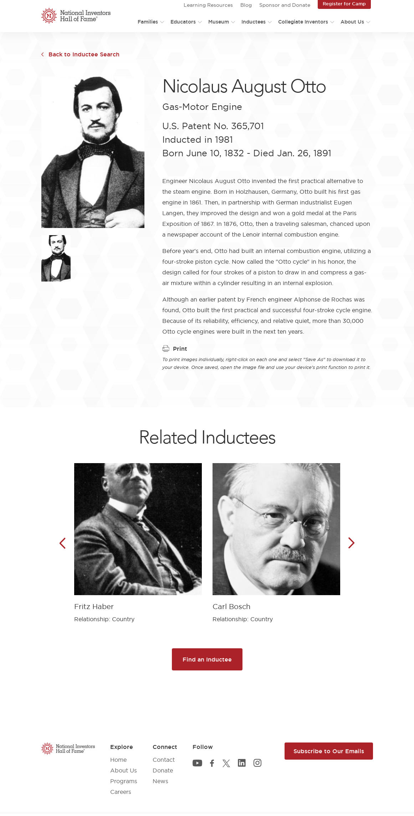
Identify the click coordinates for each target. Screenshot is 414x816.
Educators (183, 22)
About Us (352, 22)
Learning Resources (208, 5)
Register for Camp (344, 3)
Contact (164, 759)
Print (174, 348)
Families (148, 22)
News (160, 781)
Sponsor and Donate (284, 5)
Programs (123, 781)
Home (118, 759)
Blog (246, 5)
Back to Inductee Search (83, 54)
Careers (120, 792)
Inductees (253, 22)
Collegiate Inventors (303, 22)
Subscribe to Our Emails (328, 751)
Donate (163, 770)
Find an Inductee (207, 659)
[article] (138, 537)
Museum (218, 22)
